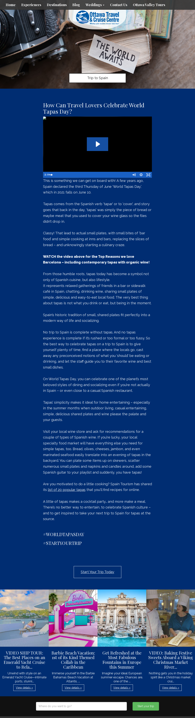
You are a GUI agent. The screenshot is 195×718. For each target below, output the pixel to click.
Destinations (57, 4)
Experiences (31, 4)
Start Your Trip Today (97, 572)
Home (11, 4)
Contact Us (118, 4)
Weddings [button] (95, 4)
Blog (76, 4)
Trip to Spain (97, 78)
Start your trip (145, 706)
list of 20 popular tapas (67, 490)
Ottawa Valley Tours (149, 4)
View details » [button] (24, 687)
